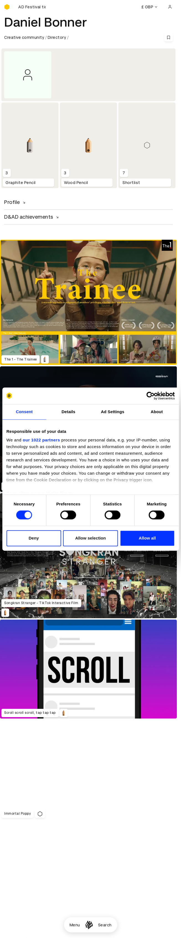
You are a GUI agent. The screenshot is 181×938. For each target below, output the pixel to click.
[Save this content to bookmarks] (168, 37)
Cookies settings (28, 893)
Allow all (147, 538)
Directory (57, 37)
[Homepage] (89, 924)
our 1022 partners (41, 440)
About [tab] (157, 411)
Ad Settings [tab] (112, 411)
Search (105, 925)
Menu (75, 925)
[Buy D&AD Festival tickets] (32, 7)
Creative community (24, 37)
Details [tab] (68, 411)
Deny (34, 538)
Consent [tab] (24, 411)
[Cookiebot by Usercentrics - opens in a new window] (150, 396)
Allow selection (90, 538)
